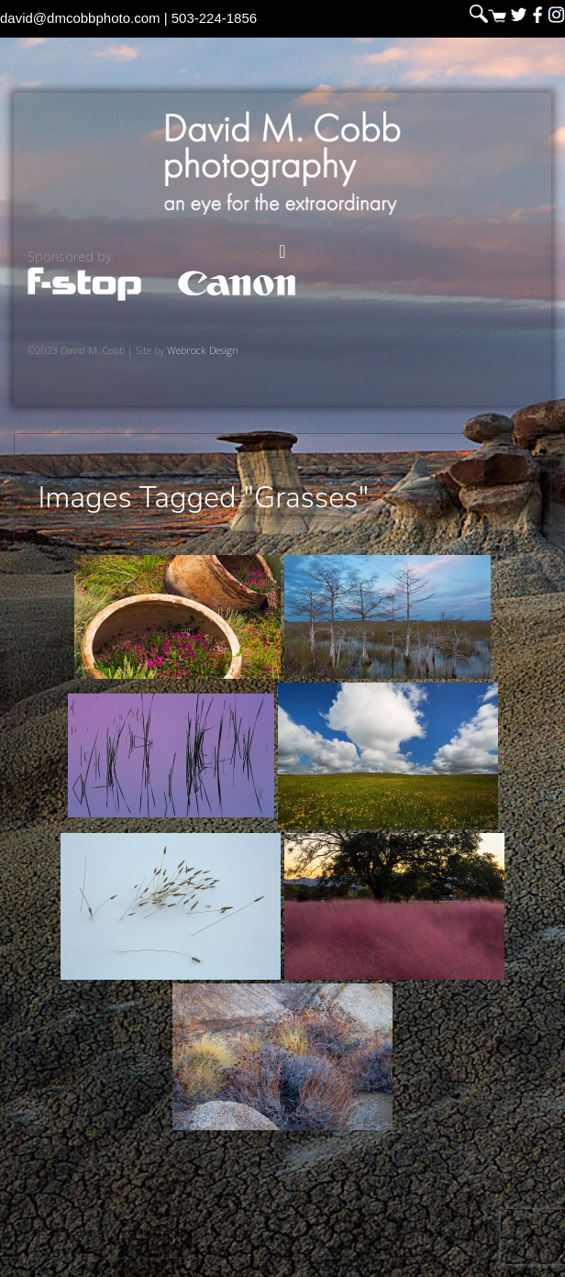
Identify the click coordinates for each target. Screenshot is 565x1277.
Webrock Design (202, 350)
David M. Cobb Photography (282, 163)
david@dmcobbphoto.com (80, 18)
